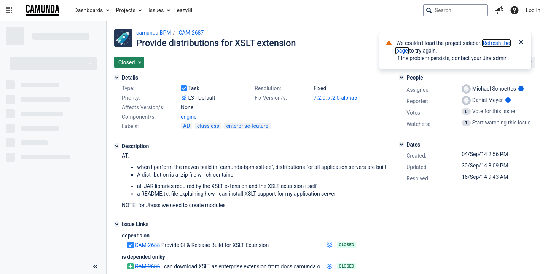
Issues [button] (156, 10)
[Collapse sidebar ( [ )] (95, 266)
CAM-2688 (147, 245)
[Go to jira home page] (42, 10)
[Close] (521, 43)
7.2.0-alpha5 (342, 98)
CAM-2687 (191, 33)
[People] (401, 77)
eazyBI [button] (185, 10)
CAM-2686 (147, 266)
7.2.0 (319, 98)
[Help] (514, 10)
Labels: (130, 126)
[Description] (116, 146)
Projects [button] (125, 10)
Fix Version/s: (271, 98)
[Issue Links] (116, 224)
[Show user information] (521, 89)
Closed (346, 244)
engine (189, 117)
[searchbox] (455, 10)
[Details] (116, 77)
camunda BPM (153, 33)
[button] (9, 10)
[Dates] (401, 144)
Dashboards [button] (89, 10)
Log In (533, 10)
